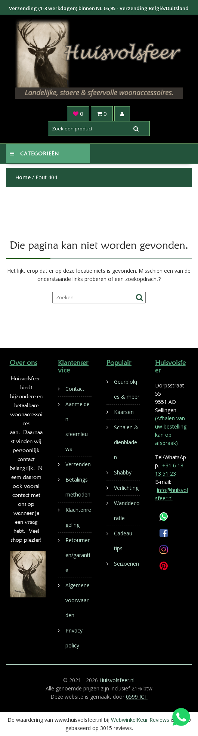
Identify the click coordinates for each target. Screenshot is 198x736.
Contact (74, 388)
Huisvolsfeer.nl (116, 680)
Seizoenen (126, 563)
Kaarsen (124, 411)
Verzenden (78, 464)
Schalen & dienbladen (126, 442)
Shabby (123, 472)
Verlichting (126, 487)
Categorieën (34, 154)
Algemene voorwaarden (77, 600)
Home (23, 177)
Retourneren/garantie (77, 554)
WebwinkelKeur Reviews (140, 719)
